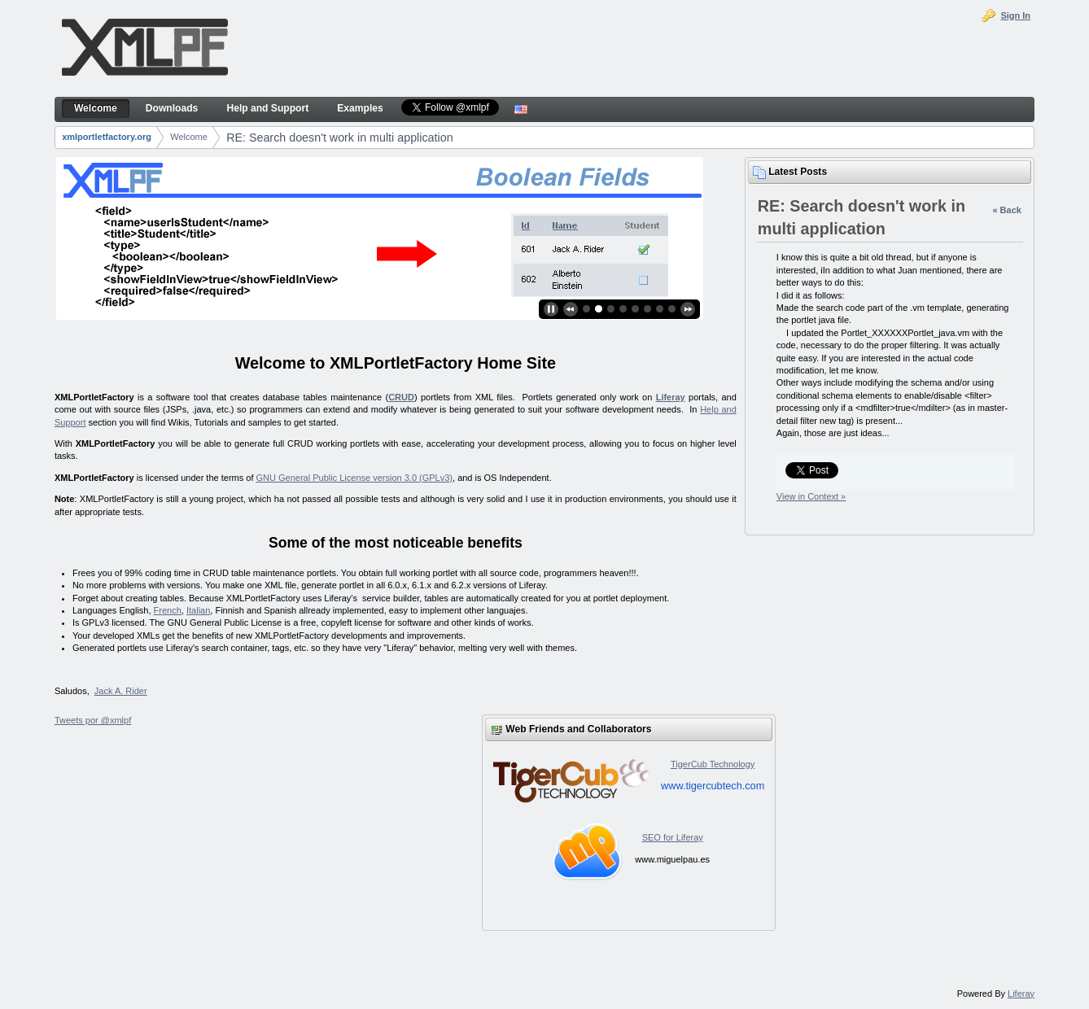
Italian (198, 610)
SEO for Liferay (672, 837)
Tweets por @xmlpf (93, 720)
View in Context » (811, 496)
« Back (1006, 210)
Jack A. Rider (120, 691)
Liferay (670, 397)
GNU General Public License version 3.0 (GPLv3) (354, 478)
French (168, 610)
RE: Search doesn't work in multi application (339, 137)
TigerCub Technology (712, 764)
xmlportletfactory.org (106, 137)
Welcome (189, 137)
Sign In (1015, 15)
